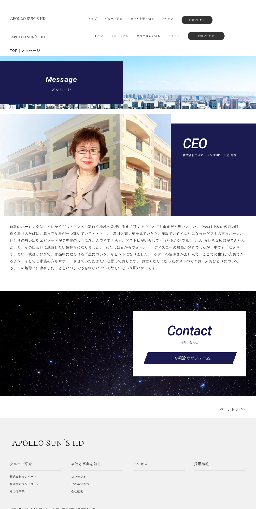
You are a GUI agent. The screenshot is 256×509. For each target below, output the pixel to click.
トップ (92, 18)
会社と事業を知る (142, 18)
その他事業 (17, 473)
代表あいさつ (80, 466)
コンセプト (78, 459)
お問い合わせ (197, 19)
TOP (14, 33)
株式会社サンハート (23, 459)
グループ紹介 (114, 18)
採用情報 (201, 446)
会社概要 (77, 473)
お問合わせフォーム (190, 340)
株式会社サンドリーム (25, 466)
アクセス (168, 18)
